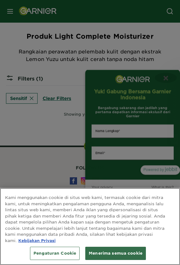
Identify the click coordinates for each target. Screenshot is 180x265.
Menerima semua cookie (115, 253)
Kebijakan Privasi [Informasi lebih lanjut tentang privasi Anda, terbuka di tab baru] (37, 240)
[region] (90, 226)
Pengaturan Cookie (54, 253)
